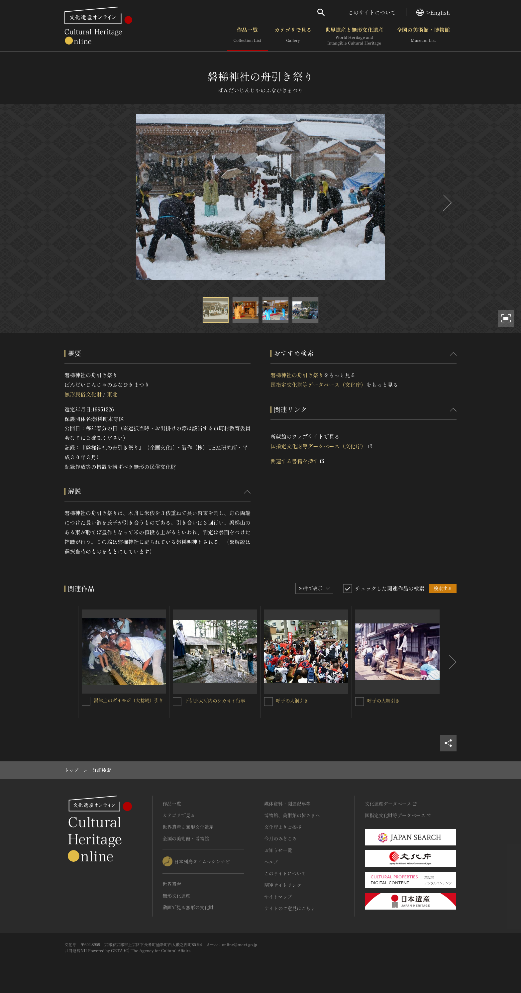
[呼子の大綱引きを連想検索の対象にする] (268, 701)
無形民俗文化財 (83, 394)
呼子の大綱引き (292, 700)
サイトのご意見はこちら (289, 908)
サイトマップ (278, 896)
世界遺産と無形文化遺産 (354, 36)
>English (433, 12)
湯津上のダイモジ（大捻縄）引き (128, 700)
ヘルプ (271, 861)
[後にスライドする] (447, 203)
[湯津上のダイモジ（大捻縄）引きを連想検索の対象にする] (86, 701)
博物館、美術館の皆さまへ (292, 815)
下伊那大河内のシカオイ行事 (215, 700)
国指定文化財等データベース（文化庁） (318, 384)
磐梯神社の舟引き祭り (297, 375)
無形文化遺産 (176, 895)
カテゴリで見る (293, 36)
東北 (112, 394)
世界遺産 (171, 884)
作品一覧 (247, 36)
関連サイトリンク (282, 885)
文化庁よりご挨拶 (282, 827)
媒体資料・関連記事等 (287, 803)
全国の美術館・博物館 (423, 36)
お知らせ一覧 (278, 850)
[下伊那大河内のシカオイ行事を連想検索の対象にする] (177, 701)
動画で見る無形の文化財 (188, 907)
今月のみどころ (280, 838)
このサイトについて (372, 12)
